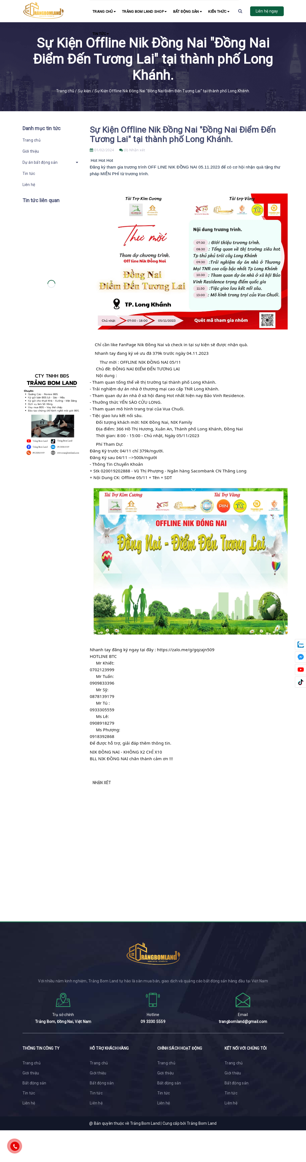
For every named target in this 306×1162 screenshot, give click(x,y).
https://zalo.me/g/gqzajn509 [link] (186, 649)
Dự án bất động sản (40, 162)
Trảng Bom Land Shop (144, 11)
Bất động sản (187, 11)
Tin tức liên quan (41, 200)
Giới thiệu (31, 151)
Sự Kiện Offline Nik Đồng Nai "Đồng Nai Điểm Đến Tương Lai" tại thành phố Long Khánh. (183, 134)
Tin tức (101, 34)
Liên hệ (29, 184)
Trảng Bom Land (202, 1123)
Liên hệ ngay (267, 11)
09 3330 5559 (153, 1021)
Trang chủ (104, 11)
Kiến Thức (218, 11)
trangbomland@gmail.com (243, 1021)
